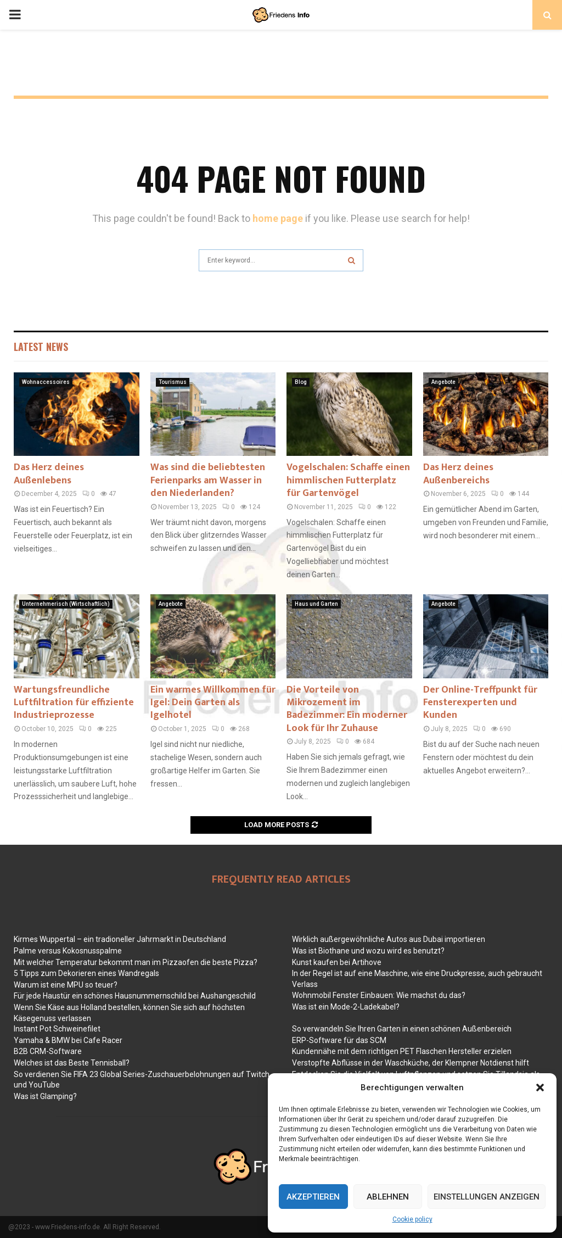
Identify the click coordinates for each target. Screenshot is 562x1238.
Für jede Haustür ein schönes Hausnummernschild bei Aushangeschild (135, 995)
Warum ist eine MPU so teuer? (65, 984)
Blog (301, 382)
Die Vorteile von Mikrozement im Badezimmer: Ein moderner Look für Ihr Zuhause (346, 709)
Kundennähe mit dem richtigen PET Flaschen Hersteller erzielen (402, 1051)
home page (277, 218)
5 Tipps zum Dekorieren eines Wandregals (86, 973)
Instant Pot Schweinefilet (57, 1028)
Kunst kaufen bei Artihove (336, 962)
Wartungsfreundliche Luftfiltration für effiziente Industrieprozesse (74, 703)
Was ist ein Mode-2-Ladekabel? (346, 1006)
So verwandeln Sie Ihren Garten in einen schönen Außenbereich (402, 1028)
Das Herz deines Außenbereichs (458, 473)
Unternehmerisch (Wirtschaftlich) (66, 604)
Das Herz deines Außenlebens (49, 473)
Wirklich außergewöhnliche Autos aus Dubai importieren (388, 939)
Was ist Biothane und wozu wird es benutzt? (368, 950)
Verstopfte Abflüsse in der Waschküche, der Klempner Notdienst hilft (410, 1062)
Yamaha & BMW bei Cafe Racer (68, 1040)
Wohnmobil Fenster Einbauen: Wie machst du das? (378, 995)
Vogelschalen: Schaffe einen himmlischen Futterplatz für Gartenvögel (348, 480)
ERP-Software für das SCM (339, 1040)
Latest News (41, 346)
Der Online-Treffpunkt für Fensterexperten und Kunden (480, 703)
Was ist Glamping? (45, 1096)
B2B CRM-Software (48, 1051)
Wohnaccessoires (46, 382)
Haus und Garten (316, 604)
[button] (540, 1087)
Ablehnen (388, 1197)
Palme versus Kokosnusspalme (68, 950)
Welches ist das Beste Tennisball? (72, 1062)
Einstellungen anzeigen (486, 1197)
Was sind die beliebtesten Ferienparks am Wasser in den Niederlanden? (207, 480)
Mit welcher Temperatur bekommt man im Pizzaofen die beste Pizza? (135, 962)
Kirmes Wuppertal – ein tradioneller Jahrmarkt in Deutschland (120, 939)
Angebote (443, 382)
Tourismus (173, 382)
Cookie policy (412, 1219)
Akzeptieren (313, 1197)
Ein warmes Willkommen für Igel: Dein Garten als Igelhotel (213, 703)
